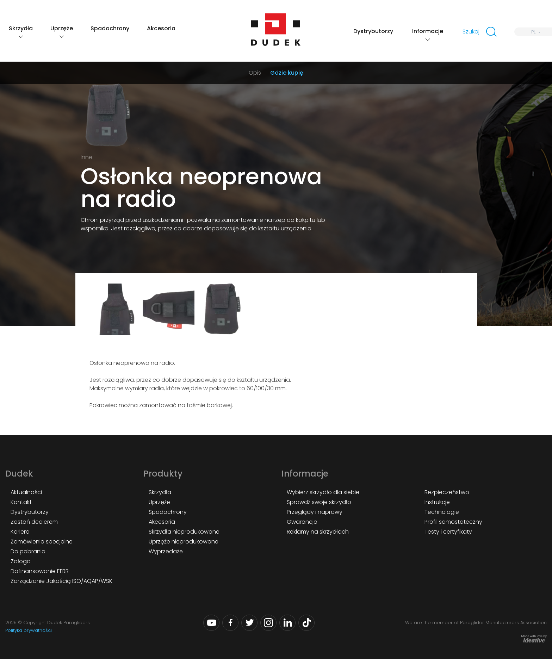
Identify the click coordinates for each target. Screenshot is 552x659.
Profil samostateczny (453, 522)
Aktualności (26, 492)
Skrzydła (21, 28)
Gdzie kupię (286, 73)
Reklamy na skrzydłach (318, 532)
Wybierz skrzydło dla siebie (323, 492)
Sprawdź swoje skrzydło (319, 502)
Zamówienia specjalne (42, 541)
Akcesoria (161, 28)
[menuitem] (533, 31)
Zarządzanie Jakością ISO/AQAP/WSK (61, 581)
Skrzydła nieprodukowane (184, 532)
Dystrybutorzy (373, 31)
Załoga (21, 561)
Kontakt (21, 502)
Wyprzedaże (166, 551)
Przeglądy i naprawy (314, 512)
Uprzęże (61, 28)
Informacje (427, 31)
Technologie (441, 512)
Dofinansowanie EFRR (40, 571)
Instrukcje (437, 502)
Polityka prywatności (28, 630)
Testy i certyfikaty (448, 532)
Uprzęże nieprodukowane (183, 541)
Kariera (20, 532)
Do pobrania (28, 551)
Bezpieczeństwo (446, 492)
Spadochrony (110, 28)
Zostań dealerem (34, 522)
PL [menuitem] (533, 32)
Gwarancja (302, 522)
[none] (533, 31)
